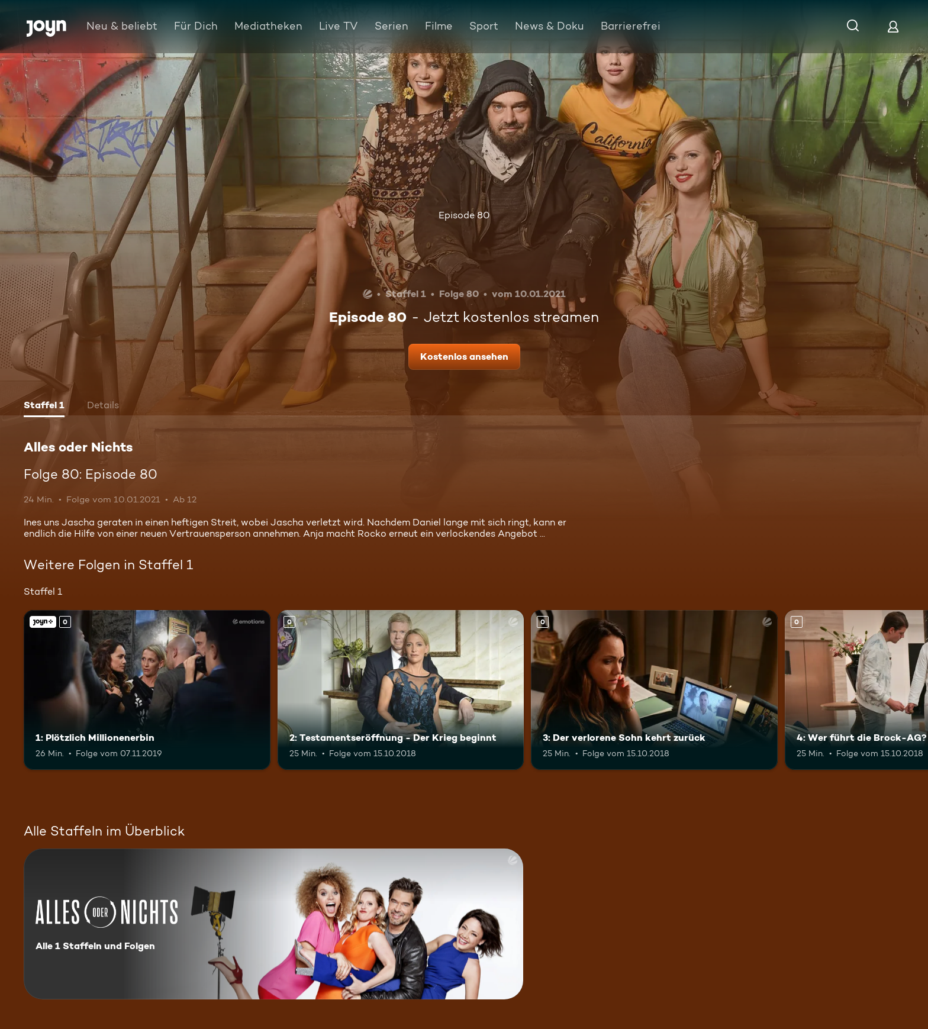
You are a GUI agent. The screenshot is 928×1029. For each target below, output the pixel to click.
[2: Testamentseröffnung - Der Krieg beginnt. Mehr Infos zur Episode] (401, 690)
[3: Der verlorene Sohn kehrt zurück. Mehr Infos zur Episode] (654, 690)
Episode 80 (464, 215)
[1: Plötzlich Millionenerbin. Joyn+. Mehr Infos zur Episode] (147, 690)
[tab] (44, 406)
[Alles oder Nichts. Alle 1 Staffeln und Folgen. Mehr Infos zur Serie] (273, 924)
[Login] (893, 26)
